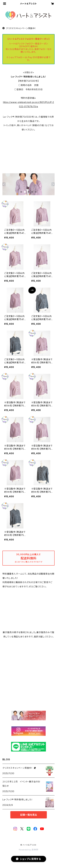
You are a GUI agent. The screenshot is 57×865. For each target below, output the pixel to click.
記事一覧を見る (28, 814)
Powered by (28, 850)
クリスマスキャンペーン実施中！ (19, 28)
